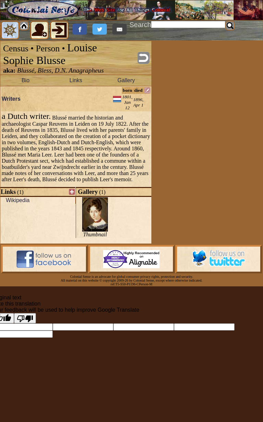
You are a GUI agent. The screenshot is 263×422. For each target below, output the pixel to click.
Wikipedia (17, 200)
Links (76, 80)
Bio (25, 80)
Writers (11, 99)
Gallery (126, 80)
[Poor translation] (25, 318)
